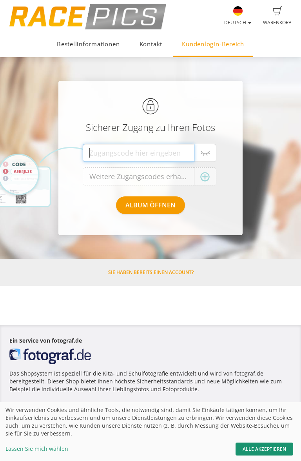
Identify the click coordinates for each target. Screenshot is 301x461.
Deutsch (237, 16)
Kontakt (151, 44)
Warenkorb (277, 16)
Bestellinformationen (88, 44)
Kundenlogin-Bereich (213, 44)
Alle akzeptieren (264, 449)
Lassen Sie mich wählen (36, 448)
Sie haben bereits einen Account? (151, 272)
